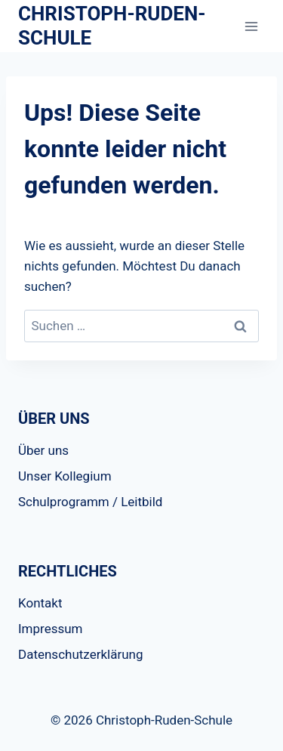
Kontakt (40, 602)
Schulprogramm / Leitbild (90, 501)
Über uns (43, 450)
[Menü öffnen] (251, 26)
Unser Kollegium (65, 476)
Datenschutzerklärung (80, 654)
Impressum (50, 628)
